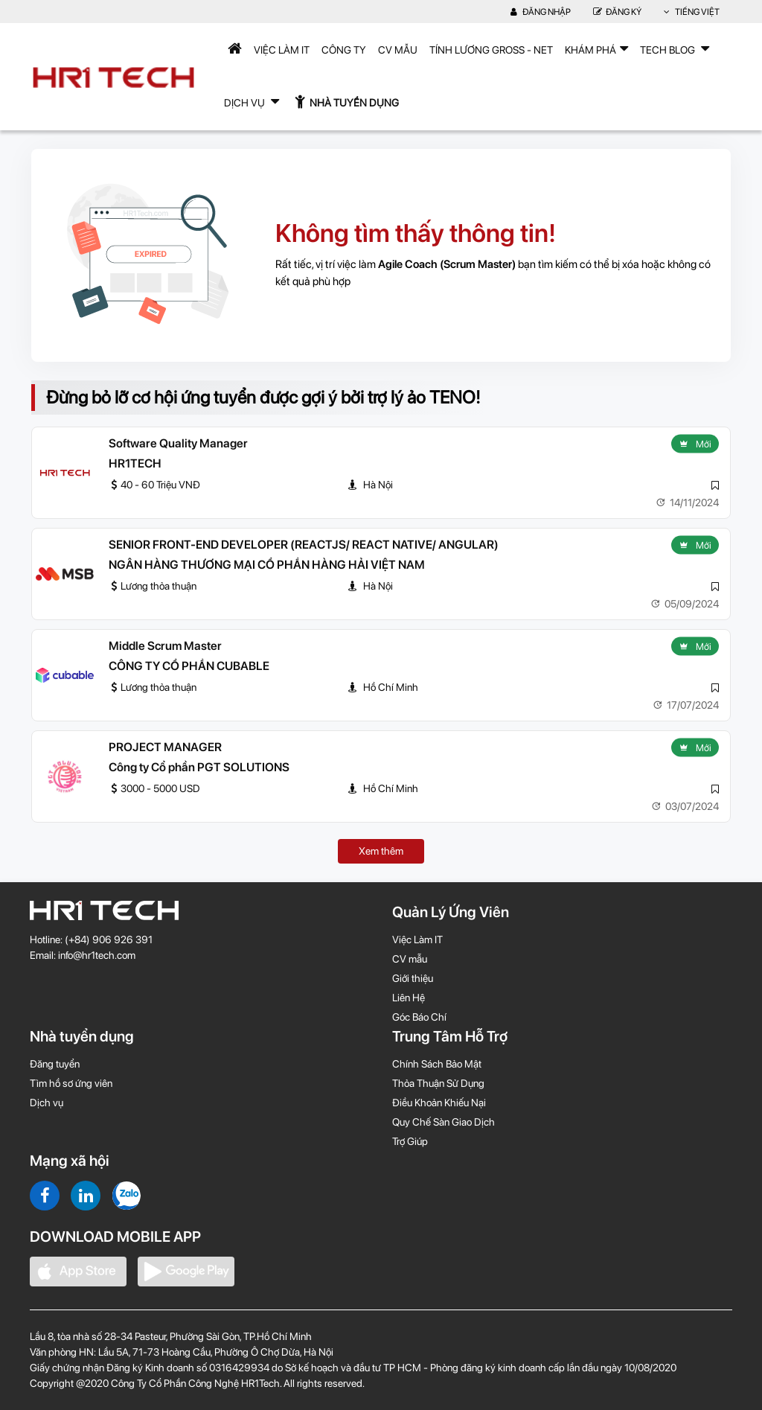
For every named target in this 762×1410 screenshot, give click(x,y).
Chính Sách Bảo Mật (436, 1064)
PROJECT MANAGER (165, 747)
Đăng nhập (540, 12)
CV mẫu (397, 50)
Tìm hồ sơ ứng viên (71, 1083)
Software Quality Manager (178, 443)
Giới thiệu (412, 978)
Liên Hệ (408, 998)
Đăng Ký (617, 12)
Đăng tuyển (55, 1064)
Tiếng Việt (692, 12)
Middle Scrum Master (165, 646)
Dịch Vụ (251, 101)
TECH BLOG (674, 48)
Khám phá (596, 48)
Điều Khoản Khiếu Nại (439, 1102)
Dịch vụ (46, 1102)
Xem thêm (381, 851)
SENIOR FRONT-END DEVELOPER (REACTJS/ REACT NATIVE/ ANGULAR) (304, 544)
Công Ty (343, 50)
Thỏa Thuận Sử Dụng (438, 1083)
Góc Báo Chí (419, 1017)
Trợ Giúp (410, 1141)
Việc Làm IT (282, 50)
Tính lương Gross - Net (491, 50)
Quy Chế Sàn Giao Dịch (443, 1122)
